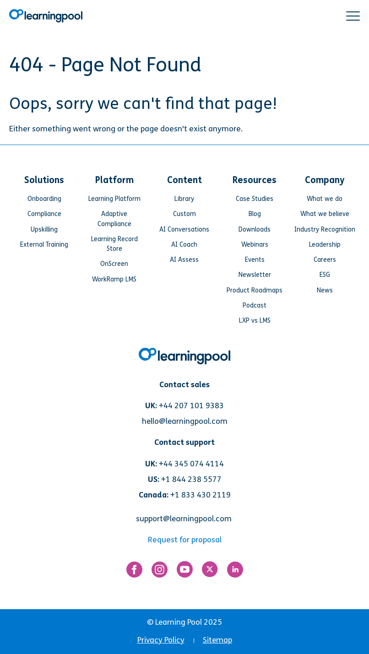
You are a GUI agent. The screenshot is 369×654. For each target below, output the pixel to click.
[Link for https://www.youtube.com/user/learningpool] (185, 571)
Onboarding (44, 199)
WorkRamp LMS (114, 279)
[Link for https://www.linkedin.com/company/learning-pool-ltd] (235, 572)
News (325, 290)
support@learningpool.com (184, 519)
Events (255, 260)
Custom (184, 214)
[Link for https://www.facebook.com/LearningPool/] (134, 572)
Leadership (325, 245)
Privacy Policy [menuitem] (160, 640)
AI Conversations (184, 229)
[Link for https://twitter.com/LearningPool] (210, 571)
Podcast (254, 305)
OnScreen (114, 264)
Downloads (255, 229)
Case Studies (254, 199)
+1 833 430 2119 (200, 495)
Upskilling (44, 229)
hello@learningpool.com (185, 421)
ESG (325, 275)
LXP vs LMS (255, 320)
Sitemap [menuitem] (217, 640)
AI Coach (184, 245)
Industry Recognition (324, 229)
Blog (255, 214)
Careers (325, 260)
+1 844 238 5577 (191, 479)
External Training (44, 245)
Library (184, 199)
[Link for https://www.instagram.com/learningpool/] (160, 572)
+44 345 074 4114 (191, 464)
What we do (324, 199)
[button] (353, 16)
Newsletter (255, 275)
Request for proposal (185, 540)
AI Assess (184, 260)
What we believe (324, 214)
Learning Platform (114, 199)
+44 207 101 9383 (191, 406)
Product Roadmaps (254, 290)
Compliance (44, 214)
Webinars (254, 245)
